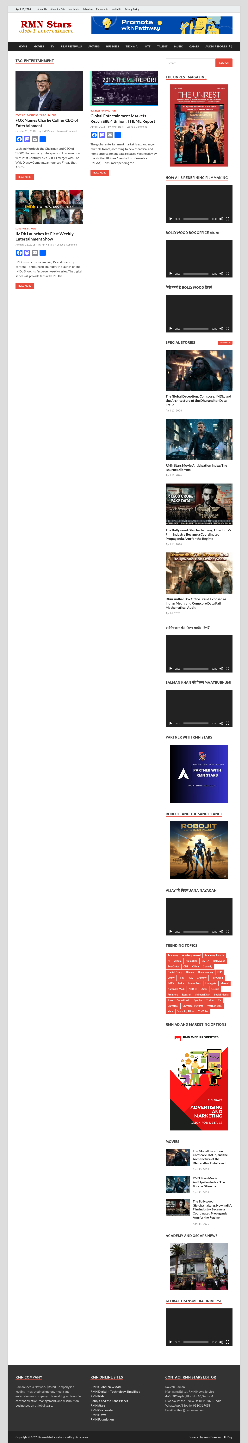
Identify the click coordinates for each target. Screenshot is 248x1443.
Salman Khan (202, 994)
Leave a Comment (67, 131)
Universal (173, 1005)
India (181, 983)
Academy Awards (214, 955)
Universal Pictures (193, 1005)
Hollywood (217, 977)
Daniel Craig (175, 972)
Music (178, 46)
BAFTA (205, 960)
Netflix (193, 988)
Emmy (171, 977)
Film (181, 977)
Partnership (102, 9)
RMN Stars (48, 131)
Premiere (173, 994)
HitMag (227, 1437)
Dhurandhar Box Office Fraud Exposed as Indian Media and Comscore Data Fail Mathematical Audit (196, 603)
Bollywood (219, 960)
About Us (42, 9)
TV (52, 46)
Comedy (207, 966)
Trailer (210, 1000)
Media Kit (116, 9)
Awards (94, 46)
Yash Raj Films (185, 1011)
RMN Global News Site (106, 1387)
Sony (170, 1000)
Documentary (205, 972)
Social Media (221, 994)
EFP (219, 972)
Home (23, 46)
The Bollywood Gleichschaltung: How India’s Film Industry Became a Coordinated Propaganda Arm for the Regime (198, 534)
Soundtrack (183, 1000)
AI (169, 960)
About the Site (57, 9)
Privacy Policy (132, 9)
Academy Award (191, 955)
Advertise (88, 9)
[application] (199, 204)
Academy (173, 955)
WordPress (210, 1437)
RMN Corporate (101, 1410)
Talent (162, 46)
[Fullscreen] (227, 219)
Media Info (74, 9)
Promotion (109, 110)
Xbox (170, 1011)
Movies (39, 46)
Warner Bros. (214, 1005)
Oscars (215, 988)
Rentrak (186, 994)
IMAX (171, 983)
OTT (148, 46)
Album (178, 960)
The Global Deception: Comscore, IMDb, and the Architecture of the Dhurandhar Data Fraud (198, 400)
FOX (190, 977)
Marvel (224, 983)
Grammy (202, 977)
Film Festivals (71, 46)
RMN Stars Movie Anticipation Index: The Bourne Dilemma (209, 1182)
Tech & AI (132, 46)
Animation (191, 960)
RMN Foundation (102, 1419)
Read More (23, 176)
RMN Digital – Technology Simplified (115, 1391)
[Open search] (230, 46)
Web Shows (29, 228)
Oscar (204, 988)
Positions (32, 115)
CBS (185, 966)
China (195, 966)
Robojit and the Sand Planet (109, 1401)
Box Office (173, 966)
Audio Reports (216, 46)
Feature (20, 115)
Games (194, 46)
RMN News (98, 1414)
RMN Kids (97, 1396)
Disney (190, 972)
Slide (43, 115)
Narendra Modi (176, 988)
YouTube (203, 1011)
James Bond (194, 983)
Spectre (198, 1000)
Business (112, 46)
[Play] (171, 219)
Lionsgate (210, 983)
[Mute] (221, 219)
